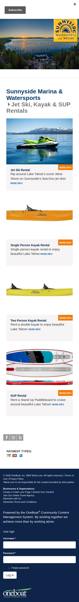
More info (17, 183)
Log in (10, 575)
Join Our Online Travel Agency (19, 495)
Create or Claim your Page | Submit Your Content (28, 492)
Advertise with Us (12, 498)
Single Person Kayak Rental (30, 245)
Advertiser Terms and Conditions (20, 502)
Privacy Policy (16, 479)
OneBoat (33, 512)
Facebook (6, 438)
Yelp (20, 438)
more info (65, 167)
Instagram (13, 438)
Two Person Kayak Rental (28, 320)
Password (9, 553)
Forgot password (20, 568)
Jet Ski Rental (20, 170)
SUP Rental (18, 395)
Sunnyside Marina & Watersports (34, 94)
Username (9, 538)
